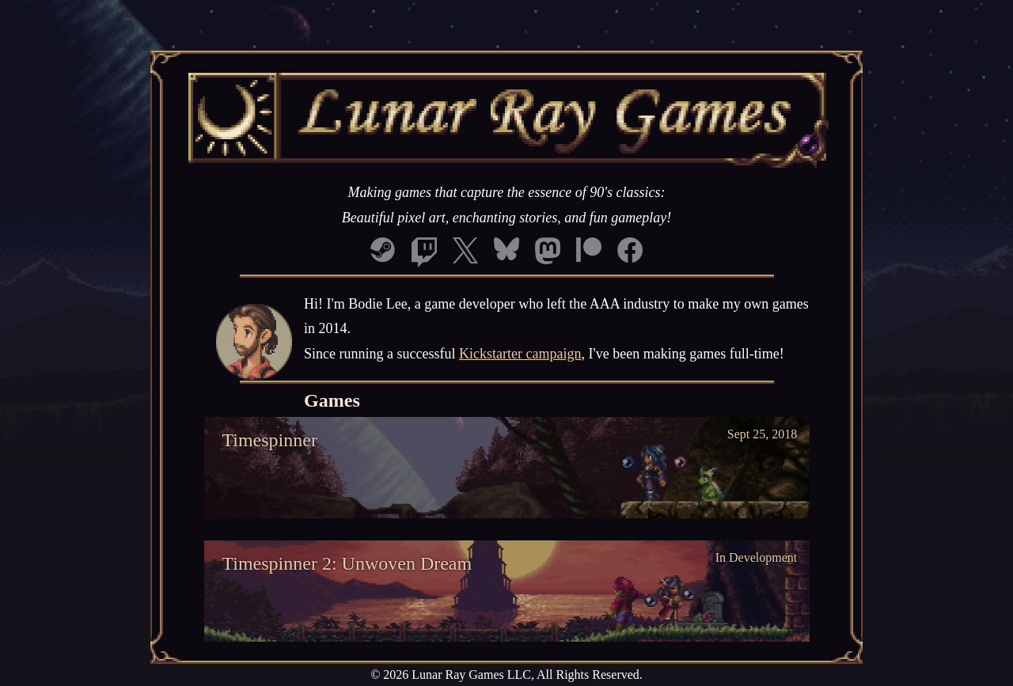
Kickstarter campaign (520, 354)
